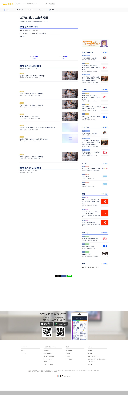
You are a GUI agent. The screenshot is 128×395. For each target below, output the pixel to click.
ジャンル (42, 10)
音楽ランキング (47, 362)
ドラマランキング (48, 353)
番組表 (53, 10)
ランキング (20, 10)
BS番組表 (68, 353)
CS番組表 (68, 356)
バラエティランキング (49, 356)
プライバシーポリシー (93, 356)
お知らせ (90, 364)
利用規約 (90, 353)
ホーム (6, 10)
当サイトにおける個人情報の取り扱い (97, 359)
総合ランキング (47, 350)
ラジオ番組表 (69, 359)
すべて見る (104, 52)
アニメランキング (48, 359)
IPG (23, 36)
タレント (30, 10)
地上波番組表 (69, 350)
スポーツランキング (48, 364)
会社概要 (90, 350)
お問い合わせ (91, 362)
